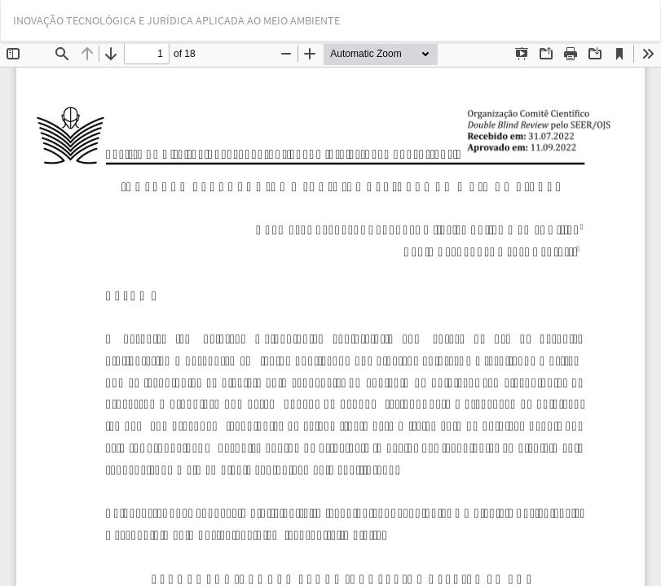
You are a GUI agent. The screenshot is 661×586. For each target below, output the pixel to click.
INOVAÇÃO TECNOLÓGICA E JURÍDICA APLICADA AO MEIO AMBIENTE (176, 20)
